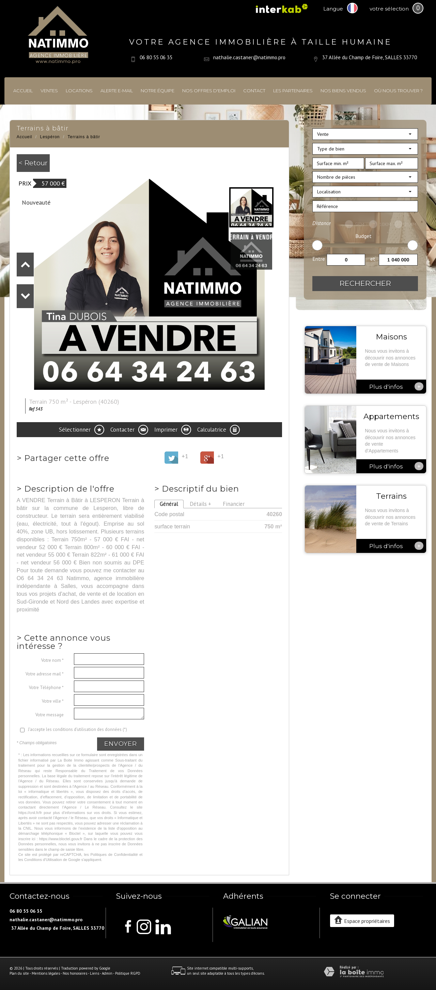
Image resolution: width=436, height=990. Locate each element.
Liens (94, 973)
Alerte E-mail (116, 90)
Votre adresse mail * (45, 674)
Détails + (200, 504)
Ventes (49, 90)
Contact (254, 90)
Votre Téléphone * (46, 687)
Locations (79, 90)
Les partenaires (293, 90)
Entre (318, 258)
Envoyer (120, 744)
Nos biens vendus (343, 90)
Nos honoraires (75, 973)
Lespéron (50, 136)
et (372, 258)
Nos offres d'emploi (208, 90)
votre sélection (389, 8)
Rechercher (365, 283)
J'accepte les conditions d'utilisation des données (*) (77, 729)
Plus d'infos (396, 386)
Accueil (23, 90)
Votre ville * (53, 701)
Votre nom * (52, 660)
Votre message (49, 715)
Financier (234, 504)
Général (169, 504)
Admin (107, 973)
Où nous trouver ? (398, 90)
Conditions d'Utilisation (43, 860)
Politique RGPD (127, 973)
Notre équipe (157, 90)
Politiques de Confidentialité (114, 854)
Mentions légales (46, 973)
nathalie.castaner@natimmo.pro (249, 57)
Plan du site (19, 973)
